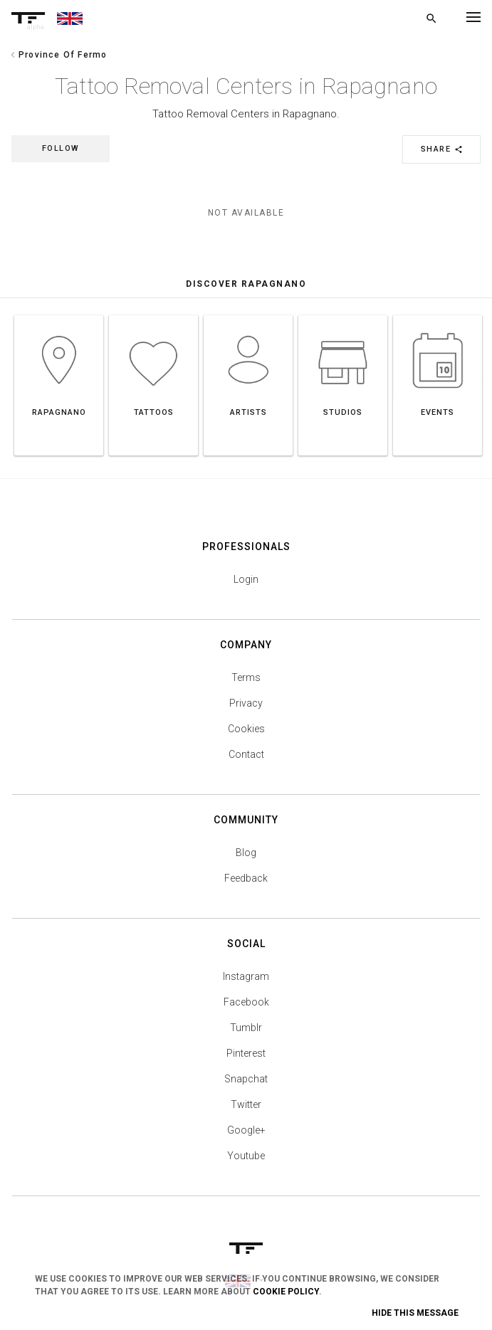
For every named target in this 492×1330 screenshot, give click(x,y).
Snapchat (246, 1078)
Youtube (246, 1155)
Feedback (246, 878)
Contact (246, 754)
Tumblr (246, 1027)
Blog (246, 852)
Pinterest (246, 1053)
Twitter (246, 1104)
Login (246, 579)
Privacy (246, 703)
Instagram (246, 976)
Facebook (246, 1002)
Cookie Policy (286, 1292)
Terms (246, 677)
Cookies (246, 728)
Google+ (246, 1130)
